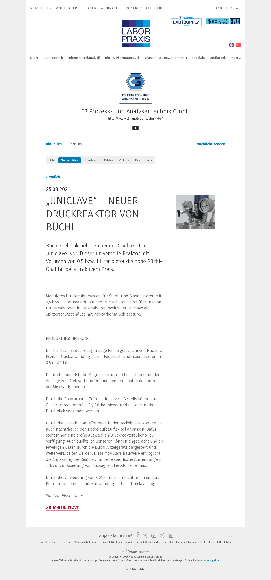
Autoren (230, 542)
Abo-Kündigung (134, 542)
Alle (52, 160)
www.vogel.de (212, 560)
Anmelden (224, 8)
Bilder (108, 160)
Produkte (91, 160)
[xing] (161, 536)
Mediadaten (179, 542)
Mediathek (217, 58)
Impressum (194, 542)
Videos (124, 160)
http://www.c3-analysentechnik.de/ (135, 119)
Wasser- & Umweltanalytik (166, 58)
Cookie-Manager (46, 542)
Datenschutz (81, 542)
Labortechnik (53, 58)
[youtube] (152, 536)
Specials (198, 58)
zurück (53, 177)
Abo (221, 542)
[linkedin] (170, 536)
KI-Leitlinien (210, 542)
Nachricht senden (211, 144)
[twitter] (144, 536)
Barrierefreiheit (100, 542)
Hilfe (121, 542)
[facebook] (136, 536)
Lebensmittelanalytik (84, 58)
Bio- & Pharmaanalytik (123, 58)
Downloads (143, 160)
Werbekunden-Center (157, 542)
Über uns (75, 144)
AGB (113, 542)
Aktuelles (54, 144)
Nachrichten (70, 160)
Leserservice (65, 542)
